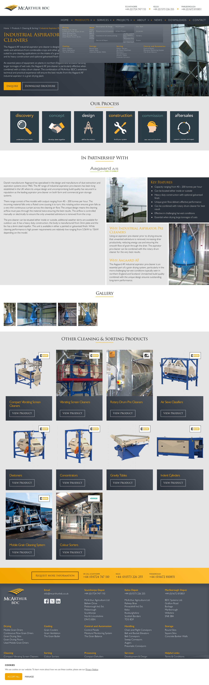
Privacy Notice (92, 669)
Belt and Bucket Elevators (137, 633)
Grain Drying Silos (12, 636)
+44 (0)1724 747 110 (135, 9)
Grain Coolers (51, 629)
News (158, 20)
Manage (29, 676)
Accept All (14, 676)
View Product (22, 413)
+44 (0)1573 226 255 (163, 9)
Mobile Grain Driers (13, 629)
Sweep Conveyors (133, 639)
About (141, 20)
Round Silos (170, 629)
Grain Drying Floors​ (13, 639)
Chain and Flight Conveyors (138, 629)
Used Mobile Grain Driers (16, 642)
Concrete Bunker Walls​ (176, 636)
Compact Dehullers (93, 656)
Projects (123, 20)
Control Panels (91, 629)
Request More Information (55, 576)
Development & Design (136, 656)
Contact (199, 20)
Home (65, 20)
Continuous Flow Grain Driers (18, 633)
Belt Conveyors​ (132, 636)
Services (103, 20)
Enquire (12, 86)
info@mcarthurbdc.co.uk (56, 593)
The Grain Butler (52, 636)
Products (82, 20)
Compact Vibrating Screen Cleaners (21, 656)
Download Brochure (40, 86)
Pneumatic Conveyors (135, 646)
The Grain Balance (93, 636)
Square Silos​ (171, 633)
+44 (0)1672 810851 (191, 9)
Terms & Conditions (174, 656)
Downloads (177, 20)
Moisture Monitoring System (98, 633)
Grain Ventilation (52, 633)
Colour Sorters (51, 656)
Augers (128, 642)
